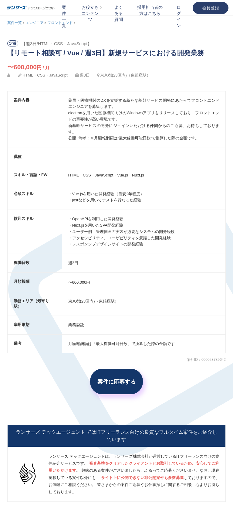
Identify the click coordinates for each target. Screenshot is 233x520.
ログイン (179, 16)
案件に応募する (116, 381)
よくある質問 (118, 13)
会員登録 (210, 7)
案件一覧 (64, 16)
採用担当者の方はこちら (150, 10)
